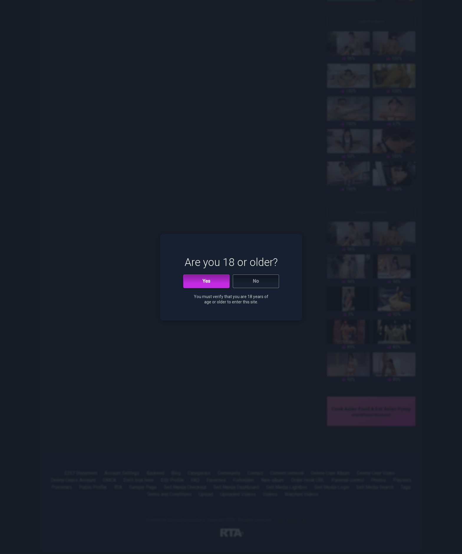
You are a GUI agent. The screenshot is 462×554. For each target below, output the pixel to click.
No (256, 281)
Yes (206, 281)
